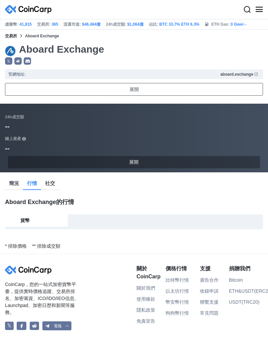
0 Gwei (239, 24)
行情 (32, 183)
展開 (134, 89)
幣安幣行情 (177, 302)
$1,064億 (135, 24)
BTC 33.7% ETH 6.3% (179, 24)
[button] (18, 61)
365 (54, 24)
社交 (50, 183)
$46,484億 (91, 24)
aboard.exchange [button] (239, 74)
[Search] (247, 10)
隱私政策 (146, 310)
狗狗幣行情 (177, 313)
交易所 (11, 36)
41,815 (25, 24)
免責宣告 (146, 321)
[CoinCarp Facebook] (21, 326)
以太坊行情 (177, 291)
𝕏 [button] (8, 61)
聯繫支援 (209, 302)
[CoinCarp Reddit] (34, 326)
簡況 (14, 183)
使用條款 (146, 299)
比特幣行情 (177, 280)
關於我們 (146, 288)
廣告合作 (209, 280)
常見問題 (209, 313)
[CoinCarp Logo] (30, 9)
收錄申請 (209, 291)
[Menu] (259, 10)
